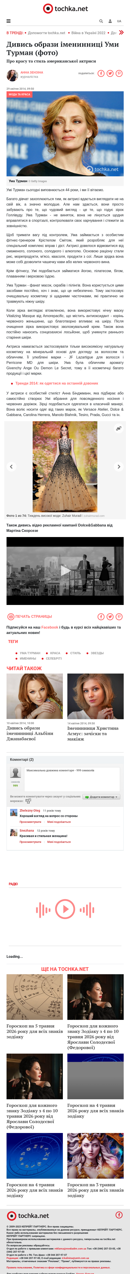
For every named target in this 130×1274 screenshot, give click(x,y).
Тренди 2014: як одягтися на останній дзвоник (57, 383)
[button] (110, 21)
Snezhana (27, 830)
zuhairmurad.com (94, 515)
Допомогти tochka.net (47, 33)
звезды (97, 653)
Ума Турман (30, 653)
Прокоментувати (30, 822)
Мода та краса (19, 94)
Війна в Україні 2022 (88, 33)
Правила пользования (19, 1267)
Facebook (49, 627)
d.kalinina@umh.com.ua (75, 1258)
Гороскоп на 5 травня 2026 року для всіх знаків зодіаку (35, 1031)
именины (28, 658)
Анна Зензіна (32, 72)
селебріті (54, 658)
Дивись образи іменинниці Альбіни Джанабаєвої (30, 733)
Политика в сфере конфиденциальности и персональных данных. (71, 1267)
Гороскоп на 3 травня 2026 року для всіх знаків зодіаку (95, 1190)
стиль (75, 653)
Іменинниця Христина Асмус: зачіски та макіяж (93, 733)
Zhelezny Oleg (30, 810)
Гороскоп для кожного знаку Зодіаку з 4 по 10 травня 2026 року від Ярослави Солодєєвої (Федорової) (93, 1036)
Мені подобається (59, 822)
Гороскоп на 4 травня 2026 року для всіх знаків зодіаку (95, 1110)
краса (55, 653)
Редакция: (13, 1258)
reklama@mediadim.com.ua (70, 1248)
